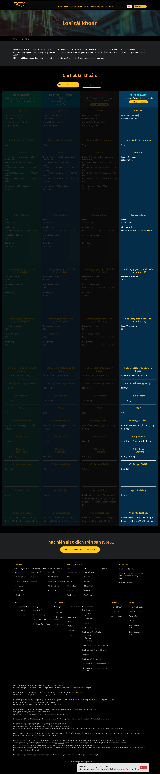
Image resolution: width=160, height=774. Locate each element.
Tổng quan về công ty (59, 627)
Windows (70, 579)
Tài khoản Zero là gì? (138, 99)
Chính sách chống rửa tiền (42, 687)
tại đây (34, 228)
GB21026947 (93, 711)
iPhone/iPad (71, 588)
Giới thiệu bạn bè (125, 585)
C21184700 (75, 711)
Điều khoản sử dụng (19, 687)
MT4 (68, 82)
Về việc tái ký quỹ (54, 588)
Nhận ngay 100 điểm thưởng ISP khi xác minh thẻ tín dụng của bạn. (131, 578)
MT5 (92, 82)
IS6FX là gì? (58, 615)
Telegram (71, 637)
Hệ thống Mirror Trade (41, 626)
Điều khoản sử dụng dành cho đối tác (95, 666)
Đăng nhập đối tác (21, 617)
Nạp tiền (34, 579)
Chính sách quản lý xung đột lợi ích (94, 652)
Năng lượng (18, 588)
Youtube (71, 633)
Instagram (72, 619)
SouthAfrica (89, 621)
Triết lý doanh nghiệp (59, 620)
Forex (16, 574)
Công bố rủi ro (87, 657)
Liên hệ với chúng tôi (136, 614)
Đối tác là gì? (38, 612)
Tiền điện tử (19, 597)
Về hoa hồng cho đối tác (42, 621)
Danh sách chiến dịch (127, 571)
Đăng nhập (140, 4)
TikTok (70, 628)
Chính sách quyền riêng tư (121, 769)
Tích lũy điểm (116, 614)
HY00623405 (94, 702)
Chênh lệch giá (53, 579)
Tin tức (131, 623)
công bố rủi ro (59, 745)
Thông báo (133, 618)
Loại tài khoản (36, 574)
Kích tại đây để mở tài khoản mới (80, 549)
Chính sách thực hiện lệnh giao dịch (95, 647)
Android (70, 593)
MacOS (69, 583)
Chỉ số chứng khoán (21, 583)
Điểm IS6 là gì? (116, 609)
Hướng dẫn (86, 625)
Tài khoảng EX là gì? (99, 102)
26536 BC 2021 (80, 695)
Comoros (88, 615)
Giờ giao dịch (53, 593)
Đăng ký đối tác (20, 612)
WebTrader (71, 597)
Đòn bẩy (51, 574)
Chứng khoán (19, 593)
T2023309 (111, 702)
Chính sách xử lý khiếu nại (91, 661)
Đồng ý (143, 768)
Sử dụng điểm (116, 618)
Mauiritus (88, 618)
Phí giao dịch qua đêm (56, 583)
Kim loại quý (18, 579)
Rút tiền (34, 583)
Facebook (71, 624)
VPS (102, 574)
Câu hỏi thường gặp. (136, 609)
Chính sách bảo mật (89, 630)
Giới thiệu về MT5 (90, 574)
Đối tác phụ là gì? (39, 617)
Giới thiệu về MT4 (73, 574)
